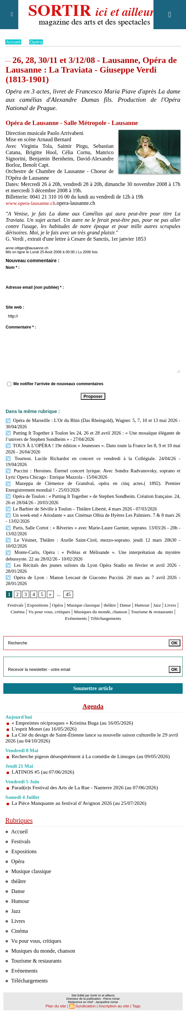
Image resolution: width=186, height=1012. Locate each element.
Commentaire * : (21, 327)
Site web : (15, 307)
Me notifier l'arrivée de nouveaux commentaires (58, 384)
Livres (28, 599)
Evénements (100, 606)
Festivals (19, 593)
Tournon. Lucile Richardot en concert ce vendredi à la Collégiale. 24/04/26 (79, 456)
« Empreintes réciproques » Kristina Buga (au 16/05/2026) (74, 710)
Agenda (93, 693)
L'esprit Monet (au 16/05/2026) (45, 716)
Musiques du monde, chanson (143, 599)
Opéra (36, 41)
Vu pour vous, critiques (83, 599)
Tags (134, 1004)
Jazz (13, 599)
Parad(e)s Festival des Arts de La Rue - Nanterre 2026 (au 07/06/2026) (87, 775)
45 (67, 581)
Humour (165, 593)
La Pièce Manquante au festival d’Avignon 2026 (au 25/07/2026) (81, 791)
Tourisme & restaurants (58, 606)
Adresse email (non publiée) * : (35, 287)
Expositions (44, 593)
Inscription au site (113, 1004)
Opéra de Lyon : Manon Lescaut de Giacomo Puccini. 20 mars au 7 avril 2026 (91, 565)
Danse (145, 593)
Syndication (86, 1004)
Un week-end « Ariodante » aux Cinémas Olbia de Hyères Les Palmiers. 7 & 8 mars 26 (91, 505)
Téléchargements (135, 606)
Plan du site (57, 1004)
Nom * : (13, 267)
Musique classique (97, 593)
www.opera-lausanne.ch (31, 203)
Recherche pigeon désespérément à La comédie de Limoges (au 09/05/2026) (93, 744)
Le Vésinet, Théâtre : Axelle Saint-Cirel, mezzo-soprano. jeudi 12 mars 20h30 (91, 529)
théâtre (128, 593)
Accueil (13, 41)
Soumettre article (93, 676)
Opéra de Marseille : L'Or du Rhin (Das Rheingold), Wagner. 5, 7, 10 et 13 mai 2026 (91, 420)
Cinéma (47, 599)
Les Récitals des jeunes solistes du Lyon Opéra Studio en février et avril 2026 (91, 553)
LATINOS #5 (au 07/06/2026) (44, 759)
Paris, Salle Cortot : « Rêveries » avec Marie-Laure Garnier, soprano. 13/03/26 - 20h (91, 516)
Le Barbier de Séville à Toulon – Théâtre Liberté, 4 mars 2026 (67, 498)
